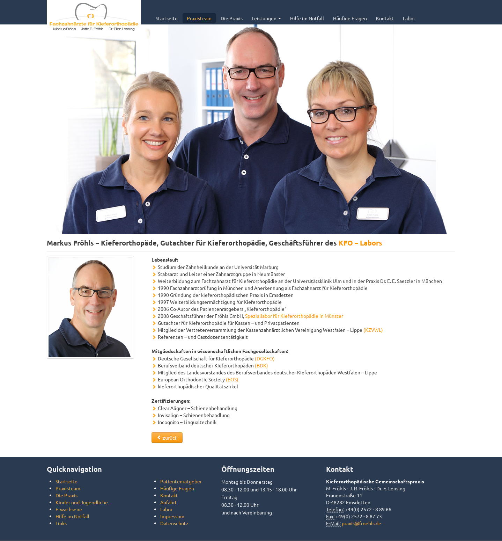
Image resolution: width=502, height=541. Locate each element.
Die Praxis (232, 18)
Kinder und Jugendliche (82, 502)
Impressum (172, 516)
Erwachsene (69, 509)
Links (61, 523)
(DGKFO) (265, 358)
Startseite (167, 18)
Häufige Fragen (350, 18)
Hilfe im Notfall (307, 18)
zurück (167, 437)
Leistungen (266, 18)
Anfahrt (168, 502)
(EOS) (232, 379)
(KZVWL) (373, 330)
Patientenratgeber (181, 481)
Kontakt (385, 18)
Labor (409, 18)
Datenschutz (174, 523)
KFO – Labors (360, 242)
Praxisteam (199, 18)
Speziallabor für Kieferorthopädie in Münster (294, 316)
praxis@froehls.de (361, 523)
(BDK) (261, 365)
